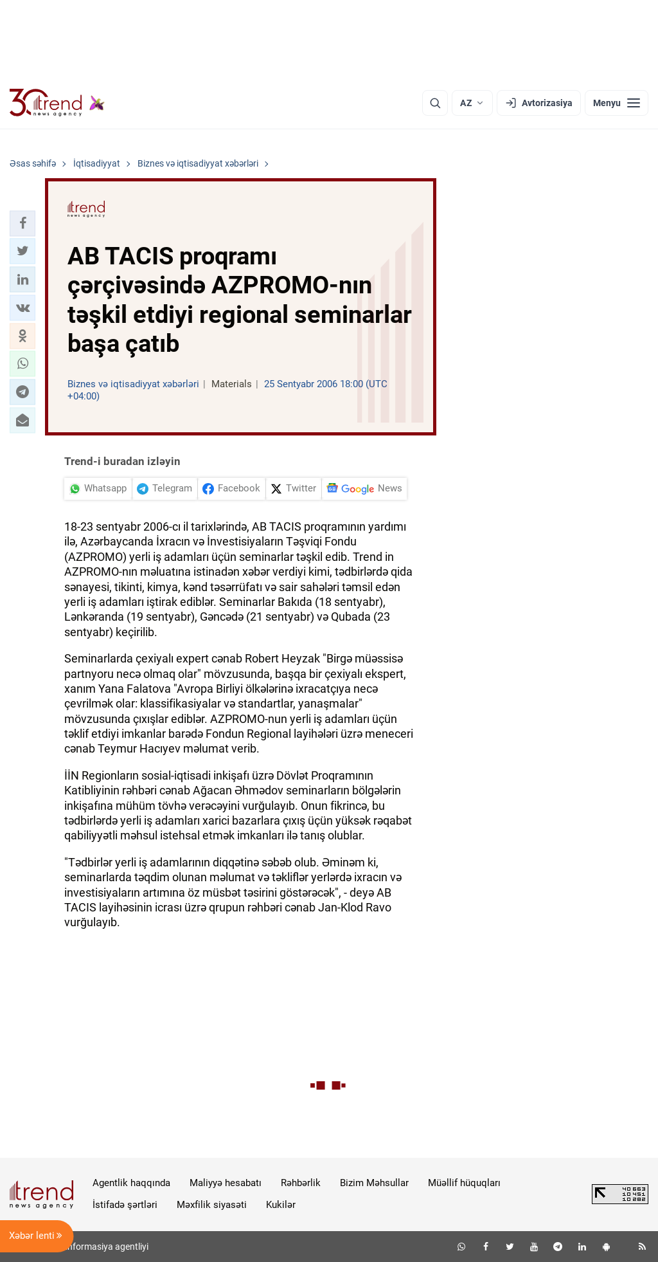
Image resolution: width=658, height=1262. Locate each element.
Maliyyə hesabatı (226, 1183)
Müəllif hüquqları (464, 1183)
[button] (22, 223)
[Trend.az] (57, 103)
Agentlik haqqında (131, 1183)
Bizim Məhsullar (374, 1183)
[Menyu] (616, 103)
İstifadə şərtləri (125, 1205)
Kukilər (281, 1205)
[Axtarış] (435, 103)
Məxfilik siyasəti (212, 1205)
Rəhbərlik (301, 1183)
